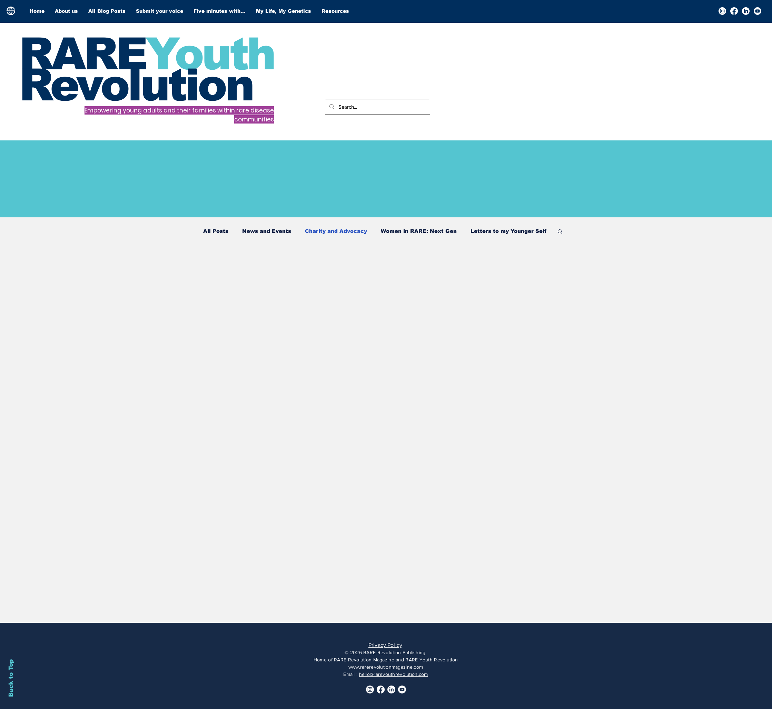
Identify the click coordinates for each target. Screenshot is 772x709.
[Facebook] (734, 11)
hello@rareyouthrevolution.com (393, 674)
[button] (560, 232)
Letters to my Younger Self (508, 231)
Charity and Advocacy (336, 231)
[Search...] (376, 106)
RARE (82, 54)
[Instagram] (722, 11)
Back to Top (11, 678)
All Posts (215, 231)
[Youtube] (757, 11)
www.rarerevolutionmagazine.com (385, 667)
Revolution (136, 85)
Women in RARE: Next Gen (419, 231)
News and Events (266, 231)
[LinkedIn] (746, 11)
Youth (210, 54)
